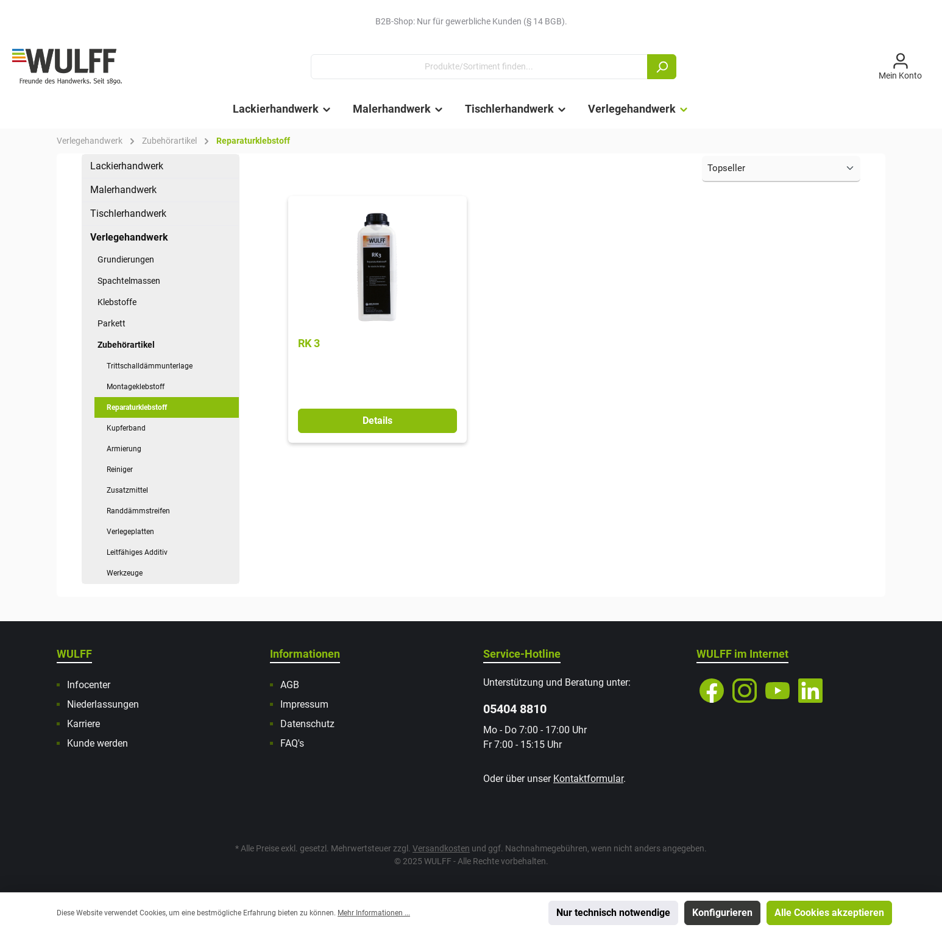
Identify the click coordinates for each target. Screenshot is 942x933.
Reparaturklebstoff (137, 407)
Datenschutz (307, 724)
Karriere (83, 724)
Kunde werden (97, 743)
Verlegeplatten (130, 531)
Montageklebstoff (136, 386)
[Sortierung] (781, 169)
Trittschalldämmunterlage (150, 366)
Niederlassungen (103, 704)
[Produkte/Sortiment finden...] (479, 66)
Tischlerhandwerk (128, 213)
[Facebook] (711, 690)
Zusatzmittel (127, 490)
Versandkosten (441, 848)
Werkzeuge (125, 573)
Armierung (124, 449)
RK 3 (309, 343)
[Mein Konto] (900, 67)
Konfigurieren (722, 912)
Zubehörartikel (126, 345)
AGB (289, 685)
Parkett (111, 323)
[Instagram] (744, 690)
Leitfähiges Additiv (137, 552)
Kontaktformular (588, 778)
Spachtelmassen (128, 281)
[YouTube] (777, 690)
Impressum (304, 704)
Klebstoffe (116, 302)
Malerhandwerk (123, 189)
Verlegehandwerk (129, 237)
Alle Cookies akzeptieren (829, 912)
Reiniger (120, 469)
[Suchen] (661, 66)
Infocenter (88, 685)
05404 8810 (515, 709)
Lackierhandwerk (126, 166)
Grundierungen (125, 259)
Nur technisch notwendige (613, 912)
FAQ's (292, 743)
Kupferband (126, 428)
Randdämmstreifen (138, 511)
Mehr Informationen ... (374, 913)
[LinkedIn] (810, 690)
